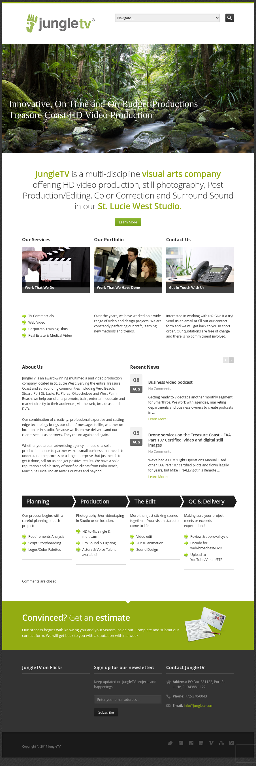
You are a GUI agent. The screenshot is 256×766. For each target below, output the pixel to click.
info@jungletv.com (198, 705)
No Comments (159, 388)
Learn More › (158, 419)
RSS (231, 743)
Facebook (181, 743)
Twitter (170, 743)
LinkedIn (201, 743)
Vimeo (211, 743)
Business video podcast (170, 382)
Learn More (128, 222)
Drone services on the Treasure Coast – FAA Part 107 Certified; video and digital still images (189, 440)
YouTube (221, 743)
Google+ (191, 743)
